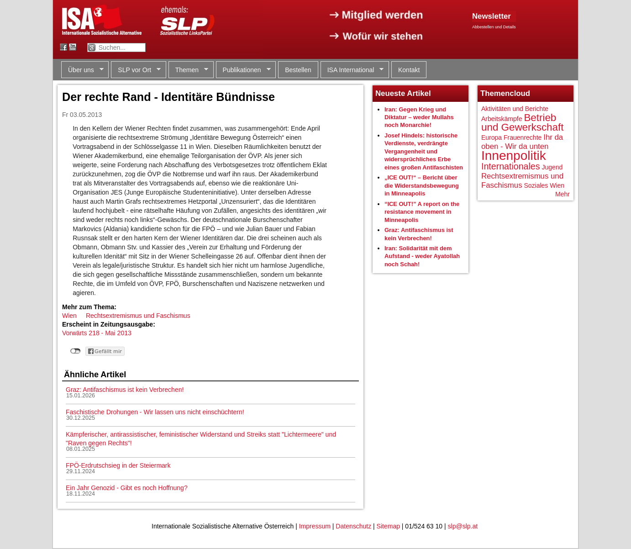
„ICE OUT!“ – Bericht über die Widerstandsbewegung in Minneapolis (421, 185)
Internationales (510, 166)
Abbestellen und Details (494, 27)
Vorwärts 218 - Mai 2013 (96, 333)
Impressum (315, 526)
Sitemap (388, 526)
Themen (188, 70)
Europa (491, 137)
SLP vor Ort (136, 70)
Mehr (562, 194)
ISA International (352, 70)
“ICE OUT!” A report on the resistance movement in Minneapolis (421, 212)
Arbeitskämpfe (501, 118)
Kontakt (409, 70)
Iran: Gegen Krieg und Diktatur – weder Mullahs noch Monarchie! (419, 117)
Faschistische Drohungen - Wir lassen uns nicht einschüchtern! (155, 412)
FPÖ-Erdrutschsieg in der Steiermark (118, 465)
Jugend (552, 167)
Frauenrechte (523, 137)
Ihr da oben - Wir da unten (522, 142)
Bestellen (298, 70)
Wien (69, 315)
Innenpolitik (513, 155)
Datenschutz (353, 526)
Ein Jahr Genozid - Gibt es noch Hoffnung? (127, 487)
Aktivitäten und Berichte (514, 108)
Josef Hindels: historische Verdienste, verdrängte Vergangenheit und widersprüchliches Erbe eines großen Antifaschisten (423, 151)
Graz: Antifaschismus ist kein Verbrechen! (125, 389)
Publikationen (243, 70)
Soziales (536, 185)
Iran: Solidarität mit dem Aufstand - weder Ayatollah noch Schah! (422, 256)
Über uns (82, 70)
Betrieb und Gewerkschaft (522, 122)
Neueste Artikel (403, 93)
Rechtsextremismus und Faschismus (138, 315)
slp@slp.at (463, 526)
